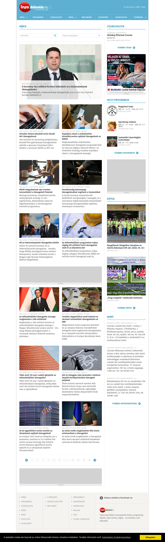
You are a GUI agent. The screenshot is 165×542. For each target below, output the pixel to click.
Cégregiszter (56, 17)
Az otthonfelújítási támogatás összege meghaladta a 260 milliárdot (37, 318)
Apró (23, 514)
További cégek (124, 47)
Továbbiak (138, 17)
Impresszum (78, 506)
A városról (52, 497)
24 (89, 460)
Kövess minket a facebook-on (118, 498)
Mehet (55, 35)
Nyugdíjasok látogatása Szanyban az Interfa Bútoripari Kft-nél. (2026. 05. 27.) (125, 247)
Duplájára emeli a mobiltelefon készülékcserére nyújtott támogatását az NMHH (81, 136)
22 (78, 460)
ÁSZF (75, 514)
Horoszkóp (26, 523)
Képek (71, 17)
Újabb (26, 460)
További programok (124, 153)
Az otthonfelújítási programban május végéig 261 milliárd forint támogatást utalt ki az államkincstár (80, 245)
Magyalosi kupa (125, 106)
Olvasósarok (121, 17)
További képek (124, 308)
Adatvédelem (79, 501)
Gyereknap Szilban (127, 122)
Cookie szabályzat (81, 519)
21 (72, 460)
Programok (38, 17)
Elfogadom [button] (150, 537)
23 (84, 460)
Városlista (50, 7)
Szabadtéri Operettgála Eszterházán (129, 139)
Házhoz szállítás (55, 501)
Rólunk (76, 510)
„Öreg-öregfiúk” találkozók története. (125, 298)
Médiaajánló (78, 497)
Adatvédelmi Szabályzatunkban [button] (116, 537)
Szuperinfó (103, 17)
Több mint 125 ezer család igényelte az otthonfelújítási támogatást (37, 376)
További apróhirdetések (124, 403)
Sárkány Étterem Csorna (119, 35)
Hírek (22, 17)
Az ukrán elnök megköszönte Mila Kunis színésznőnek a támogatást (80, 432)
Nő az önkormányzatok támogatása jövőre (39, 242)
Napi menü (51, 506)
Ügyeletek (25, 519)
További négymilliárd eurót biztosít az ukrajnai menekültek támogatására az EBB (80, 319)
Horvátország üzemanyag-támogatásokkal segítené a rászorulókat (81, 191)
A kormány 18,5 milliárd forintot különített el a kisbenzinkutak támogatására (54, 88)
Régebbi (94, 460)
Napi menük (87, 17)
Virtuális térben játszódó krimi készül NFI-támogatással (37, 135)
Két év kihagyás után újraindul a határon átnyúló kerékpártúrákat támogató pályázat (81, 378)
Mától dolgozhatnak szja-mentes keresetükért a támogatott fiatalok (35, 191)
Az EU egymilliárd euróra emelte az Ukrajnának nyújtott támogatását (35, 432)
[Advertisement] (60, 274)
